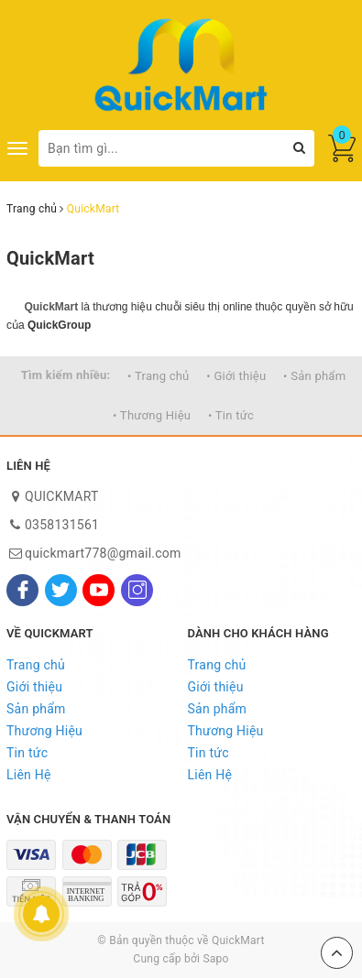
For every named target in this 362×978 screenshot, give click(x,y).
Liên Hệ (28, 774)
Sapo (215, 958)
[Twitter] (61, 590)
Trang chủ (35, 664)
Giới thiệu (34, 686)
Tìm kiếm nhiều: (66, 375)
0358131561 (62, 524)
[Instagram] (137, 590)
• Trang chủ (158, 376)
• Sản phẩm (314, 376)
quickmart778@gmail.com (103, 553)
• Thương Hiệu (152, 415)
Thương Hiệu (44, 730)
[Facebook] (22, 590)
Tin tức (27, 752)
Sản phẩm (36, 708)
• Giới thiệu (236, 376)
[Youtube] (98, 590)
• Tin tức (231, 415)
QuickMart (50, 258)
